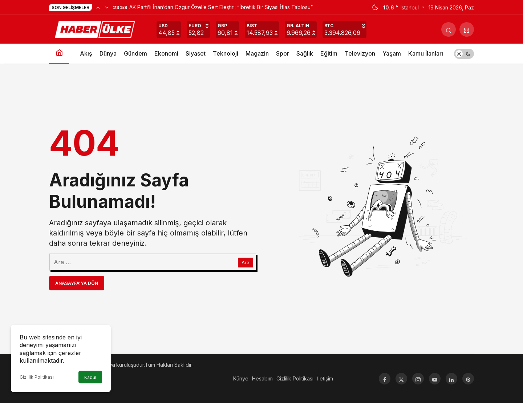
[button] (466, 29)
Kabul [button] (90, 377)
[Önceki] (98, 7)
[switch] (464, 54)
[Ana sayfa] (59, 54)
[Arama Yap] (448, 29)
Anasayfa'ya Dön (76, 283)
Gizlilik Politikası (37, 377)
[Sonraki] (106, 7)
